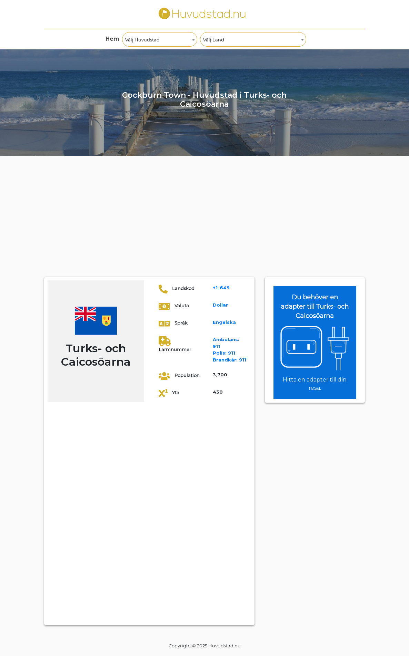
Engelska (224, 322)
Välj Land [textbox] (213, 39)
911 (224, 353)
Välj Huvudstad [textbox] (142, 39)
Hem (112, 39)
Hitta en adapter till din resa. (315, 383)
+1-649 (221, 287)
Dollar (220, 305)
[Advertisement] (204, 225)
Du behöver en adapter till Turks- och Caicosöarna (315, 306)
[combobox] (159, 39)
